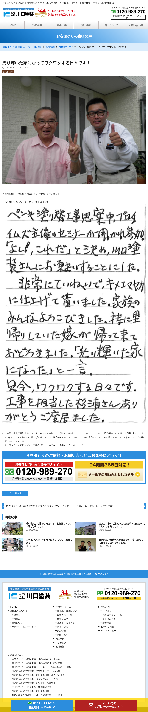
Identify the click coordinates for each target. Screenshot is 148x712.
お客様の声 (8, 72)
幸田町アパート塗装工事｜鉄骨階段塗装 (31, 687)
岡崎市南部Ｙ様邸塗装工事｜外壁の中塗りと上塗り (37, 695)
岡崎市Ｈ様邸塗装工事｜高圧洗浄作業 (30, 691)
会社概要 (106, 611)
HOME (12, 25)
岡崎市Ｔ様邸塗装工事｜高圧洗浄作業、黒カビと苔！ (38, 675)
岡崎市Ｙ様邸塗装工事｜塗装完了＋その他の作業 (36, 671)
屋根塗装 (16, 619)
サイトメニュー (108, 630)
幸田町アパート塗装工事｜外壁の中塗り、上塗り (36, 659)
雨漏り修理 (62, 634)
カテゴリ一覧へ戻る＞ (15, 493)
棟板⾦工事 (62, 619)
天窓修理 (61, 630)
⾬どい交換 (62, 626)
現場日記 (60, 646)
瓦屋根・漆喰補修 (66, 623)
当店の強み (106, 607)
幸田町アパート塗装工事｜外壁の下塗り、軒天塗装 (37, 663)
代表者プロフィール (112, 615)
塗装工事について (19, 611)
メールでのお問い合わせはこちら (109, 705)
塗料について (18, 623)
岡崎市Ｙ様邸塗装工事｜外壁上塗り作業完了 (34, 683)
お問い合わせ (135, 25)
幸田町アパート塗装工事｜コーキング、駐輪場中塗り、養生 (41, 667)
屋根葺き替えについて (68, 611)
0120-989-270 (42, 705)
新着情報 (106, 623)
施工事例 (86, 25)
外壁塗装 (37, 25)
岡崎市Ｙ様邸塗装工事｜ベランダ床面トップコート (37, 679)
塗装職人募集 (109, 619)
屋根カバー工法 (65, 615)
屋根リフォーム (63, 607)
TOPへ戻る (103, 574)
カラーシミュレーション (24, 626)
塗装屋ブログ (16, 655)
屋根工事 (62, 25)
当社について (111, 25)
